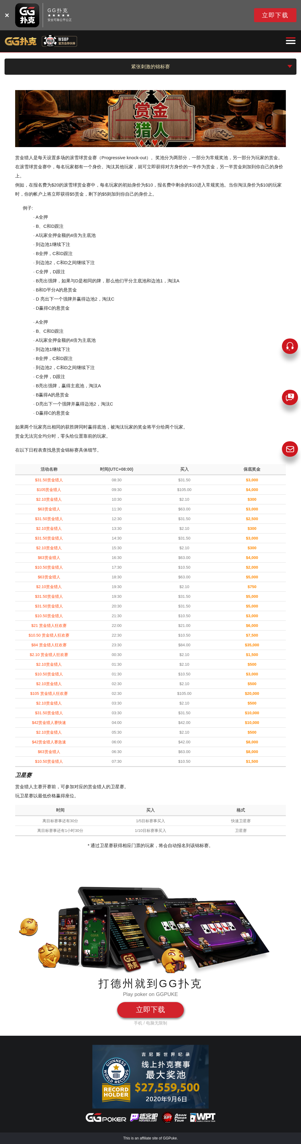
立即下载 (275, 15)
